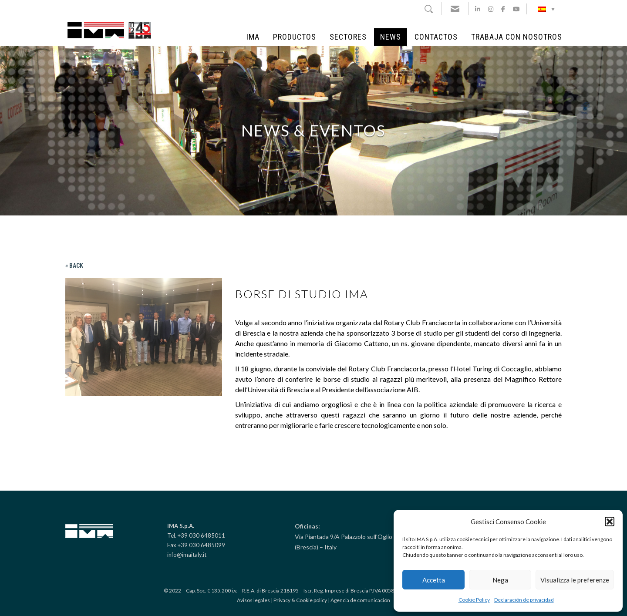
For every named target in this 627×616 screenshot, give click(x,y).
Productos (294, 37)
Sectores (348, 37)
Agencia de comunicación (360, 600)
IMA (253, 37)
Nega (500, 580)
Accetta (433, 580)
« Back (74, 265)
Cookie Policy (474, 599)
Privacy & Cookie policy (300, 600)
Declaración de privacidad (524, 599)
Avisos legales (253, 600)
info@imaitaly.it (186, 554)
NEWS (390, 37)
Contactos (436, 37)
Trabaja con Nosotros (516, 37)
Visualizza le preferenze (574, 580)
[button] (609, 521)
